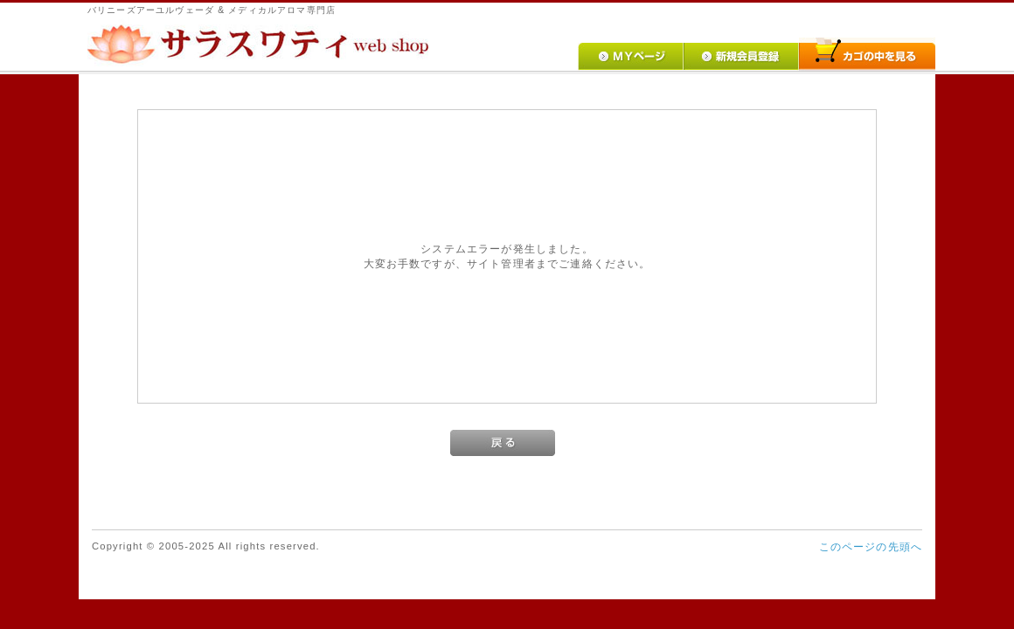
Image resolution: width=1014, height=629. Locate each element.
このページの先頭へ (870, 546)
